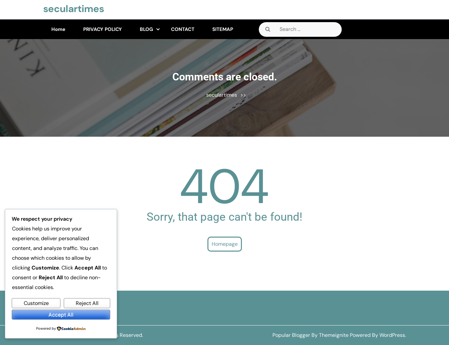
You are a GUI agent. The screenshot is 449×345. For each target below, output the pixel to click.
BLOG (146, 29)
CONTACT (182, 29)
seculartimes (73, 8)
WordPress (392, 335)
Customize (36, 303)
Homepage (225, 244)
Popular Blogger (291, 335)
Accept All (60, 314)
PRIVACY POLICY (102, 29)
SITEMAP (222, 29)
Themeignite (334, 335)
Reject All (87, 303)
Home (58, 29)
